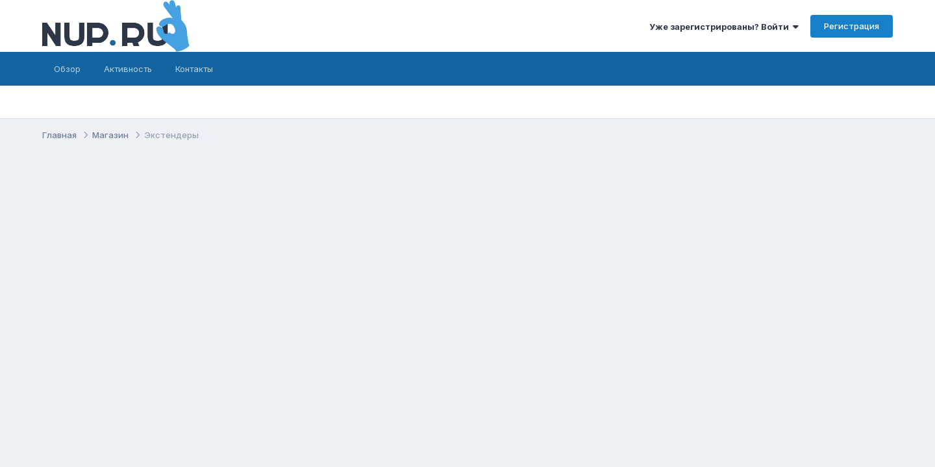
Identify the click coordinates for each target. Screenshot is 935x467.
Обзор (67, 69)
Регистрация (851, 26)
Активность (128, 69)
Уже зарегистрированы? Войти (724, 26)
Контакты (194, 69)
